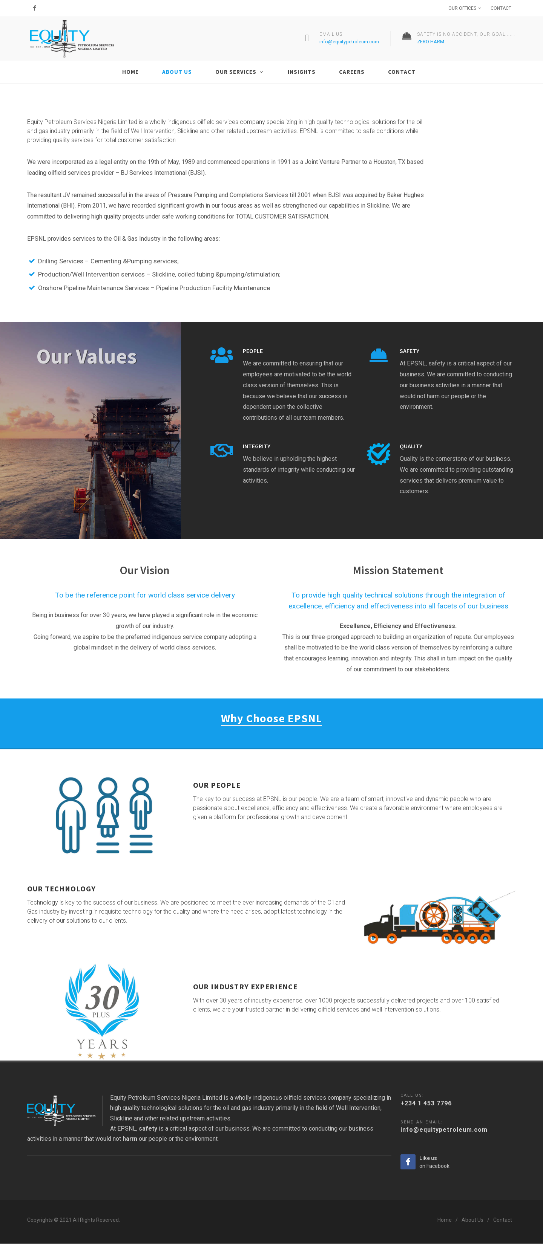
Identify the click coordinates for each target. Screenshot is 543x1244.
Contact (501, 8)
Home (444, 1220)
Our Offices (464, 8)
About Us (472, 1220)
